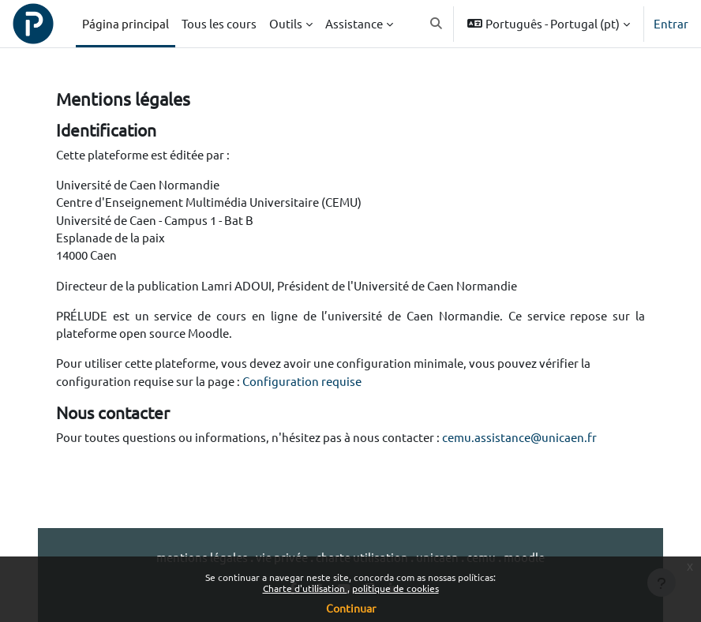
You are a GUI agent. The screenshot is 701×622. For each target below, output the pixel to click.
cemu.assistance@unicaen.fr (519, 436)
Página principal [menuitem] (125, 23)
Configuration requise (302, 380)
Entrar (671, 23)
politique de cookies (395, 588)
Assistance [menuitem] (354, 23)
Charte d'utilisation (305, 588)
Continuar (351, 608)
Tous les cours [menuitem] (219, 23)
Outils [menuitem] (285, 23)
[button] (436, 23)
